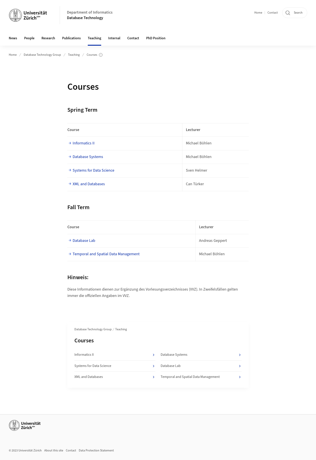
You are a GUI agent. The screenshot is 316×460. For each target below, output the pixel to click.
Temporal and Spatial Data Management (106, 254)
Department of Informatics (90, 12)
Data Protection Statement (96, 450)
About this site (53, 450)
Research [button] (48, 38)
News (13, 38)
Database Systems (88, 157)
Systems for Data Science (93, 170)
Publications (71, 38)
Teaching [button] (94, 38)
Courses (94, 55)
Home (258, 13)
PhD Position (155, 38)
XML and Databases (89, 184)
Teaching (74, 55)
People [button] (29, 38)
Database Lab (84, 240)
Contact (273, 13)
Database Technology (85, 18)
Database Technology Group (42, 55)
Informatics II (84, 143)
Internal (114, 38)
